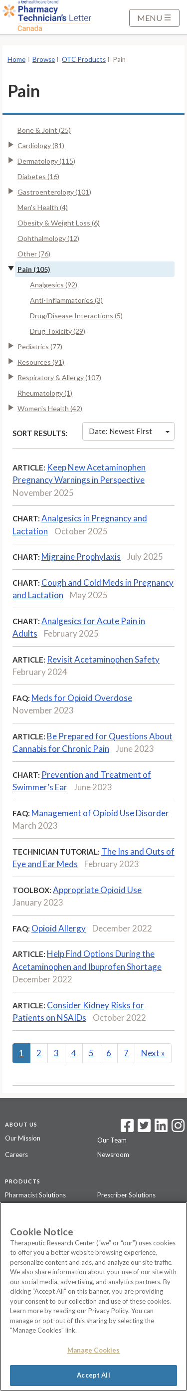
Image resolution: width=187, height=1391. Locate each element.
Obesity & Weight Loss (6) (58, 223)
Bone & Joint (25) (44, 130)
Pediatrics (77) (39, 346)
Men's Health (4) (42, 207)
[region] (93, 1296)
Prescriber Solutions (126, 1195)
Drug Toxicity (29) (57, 331)
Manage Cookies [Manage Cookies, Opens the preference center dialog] (93, 1350)
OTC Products (84, 59)
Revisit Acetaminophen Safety (103, 659)
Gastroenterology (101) (54, 192)
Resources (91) (40, 362)
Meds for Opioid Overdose (81, 698)
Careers (16, 1155)
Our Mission (22, 1138)
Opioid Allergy (58, 928)
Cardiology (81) (40, 145)
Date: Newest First (129, 431)
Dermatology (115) (46, 161)
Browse (43, 59)
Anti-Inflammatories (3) (66, 300)
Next (153, 1053)
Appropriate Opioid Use (97, 890)
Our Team (112, 1140)
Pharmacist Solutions (35, 1195)
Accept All (93, 1375)
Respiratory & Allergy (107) (59, 377)
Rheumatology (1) (44, 393)
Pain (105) (33, 269)
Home (16, 59)
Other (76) (33, 253)
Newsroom (113, 1155)
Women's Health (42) (49, 408)
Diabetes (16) (38, 176)
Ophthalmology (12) (48, 238)
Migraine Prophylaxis (81, 556)
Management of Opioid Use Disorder (100, 813)
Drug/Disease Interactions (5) (76, 315)
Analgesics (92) (53, 284)
